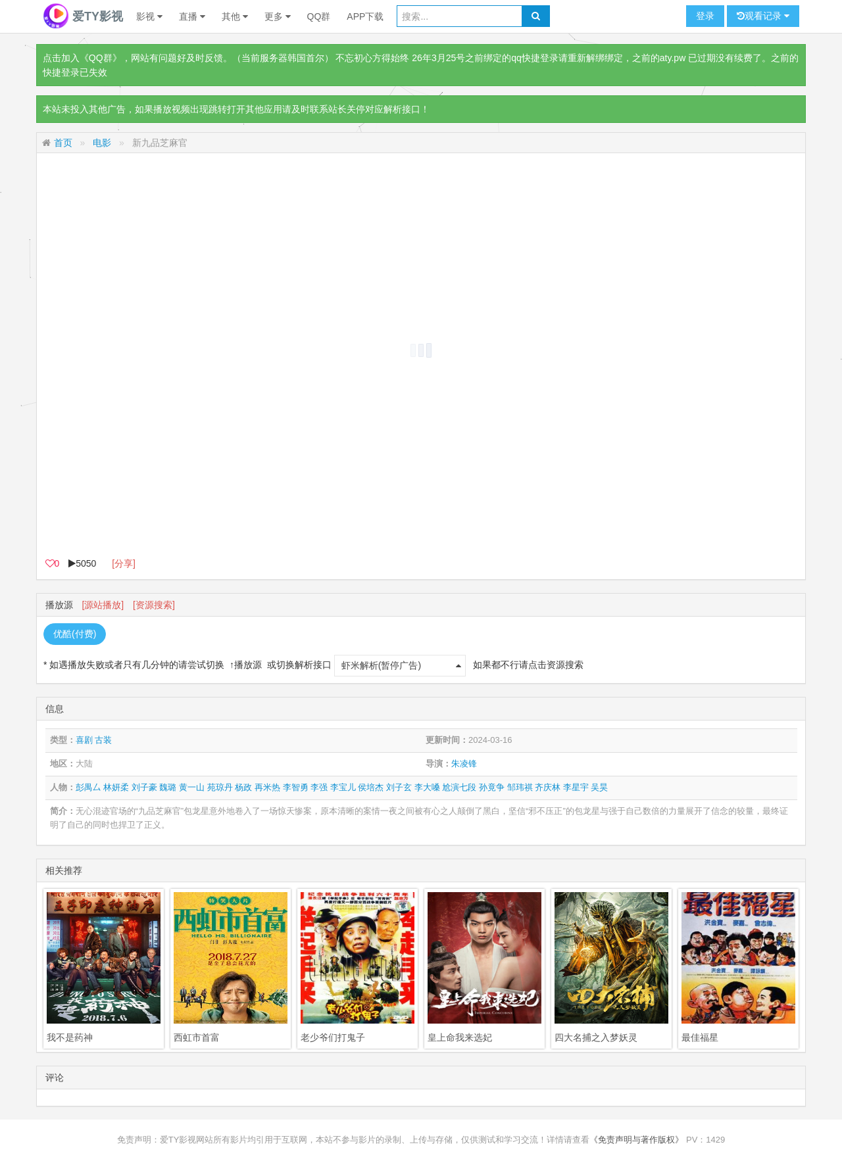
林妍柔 (116, 787)
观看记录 (763, 16)
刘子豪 (144, 787)
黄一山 (192, 787)
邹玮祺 (520, 787)
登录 (705, 16)
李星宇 (576, 787)
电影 (102, 142)
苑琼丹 (220, 787)
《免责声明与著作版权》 (636, 1140)
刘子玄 (399, 787)
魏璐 (167, 787)
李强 (319, 787)
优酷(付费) (74, 633)
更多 (277, 16)
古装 (103, 740)
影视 (149, 16)
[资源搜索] (154, 605)
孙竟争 (492, 787)
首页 (63, 142)
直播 (192, 16)
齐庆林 (547, 787)
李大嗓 (427, 787)
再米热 (267, 787)
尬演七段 (459, 787)
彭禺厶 (88, 787)
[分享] (124, 563)
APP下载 (365, 16)
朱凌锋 (464, 764)
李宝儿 (343, 787)
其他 (235, 16)
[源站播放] (103, 605)
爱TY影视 (83, 16)
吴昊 (599, 787)
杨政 (243, 787)
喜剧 (84, 740)
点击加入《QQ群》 (82, 58)
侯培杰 (371, 787)
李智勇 (296, 787)
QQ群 (319, 16)
